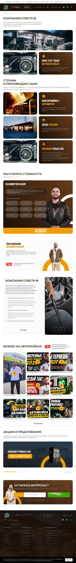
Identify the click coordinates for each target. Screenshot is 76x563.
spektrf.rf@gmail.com (55, 7)
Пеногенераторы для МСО (51, 543)
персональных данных (39, 500)
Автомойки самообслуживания (28, 531)
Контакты (68, 1)
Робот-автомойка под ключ (27, 533)
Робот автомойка (45, 1)
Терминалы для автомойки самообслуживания (56, 531)
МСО (51, 1)
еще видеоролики (38, 423)
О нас (22, 1)
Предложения (15, 7)
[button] (55, 330)
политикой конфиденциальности (43, 560)
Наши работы (29, 1)
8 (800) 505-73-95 (40, 7)
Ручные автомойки (25, 542)
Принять (69, 559)
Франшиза (36, 1)
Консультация (23, 330)
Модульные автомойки (26, 539)
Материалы (26, 7)
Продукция (8, 1)
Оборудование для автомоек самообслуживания (28, 537)
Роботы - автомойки (49, 533)
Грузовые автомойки (26, 544)
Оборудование (16, 1)
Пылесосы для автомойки (51, 536)
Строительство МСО (59, 1)
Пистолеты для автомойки (51, 538)
